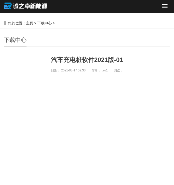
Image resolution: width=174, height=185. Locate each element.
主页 (29, 23)
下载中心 (44, 23)
